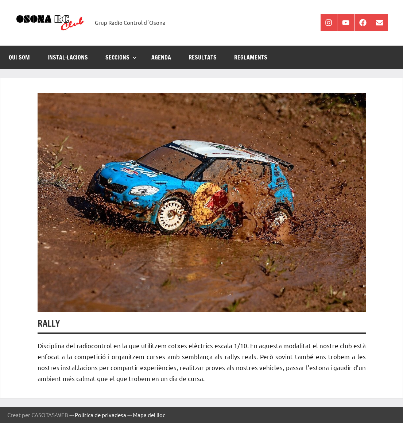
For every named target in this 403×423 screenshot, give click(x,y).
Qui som (19, 57)
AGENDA (161, 57)
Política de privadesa (100, 414)
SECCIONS (121, 57)
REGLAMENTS (250, 57)
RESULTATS (203, 57)
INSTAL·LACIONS (67, 57)
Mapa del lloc (149, 414)
